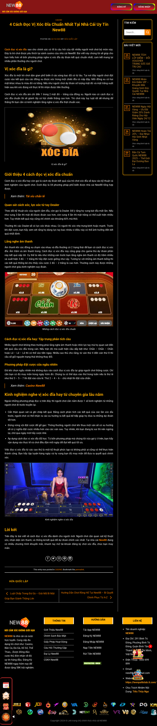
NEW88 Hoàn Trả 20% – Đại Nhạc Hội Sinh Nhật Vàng (141, 135)
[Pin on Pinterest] (64, 558)
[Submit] (148, 32)
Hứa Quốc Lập (70, 39)
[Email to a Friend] (58, 558)
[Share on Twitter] (53, 558)
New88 (103, 540)
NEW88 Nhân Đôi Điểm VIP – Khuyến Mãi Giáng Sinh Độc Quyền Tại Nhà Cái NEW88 (140, 86)
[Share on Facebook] (47, 558)
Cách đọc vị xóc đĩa (16, 49)
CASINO (59, 20)
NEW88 (9, 636)
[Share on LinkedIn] (70, 558)
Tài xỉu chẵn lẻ (34, 196)
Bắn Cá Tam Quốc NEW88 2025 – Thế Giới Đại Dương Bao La (141, 158)
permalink (79, 569)
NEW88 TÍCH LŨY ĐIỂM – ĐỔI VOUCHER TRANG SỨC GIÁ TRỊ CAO (141, 60)
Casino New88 (35, 385)
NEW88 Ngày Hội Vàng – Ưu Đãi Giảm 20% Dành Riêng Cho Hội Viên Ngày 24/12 (141, 112)
